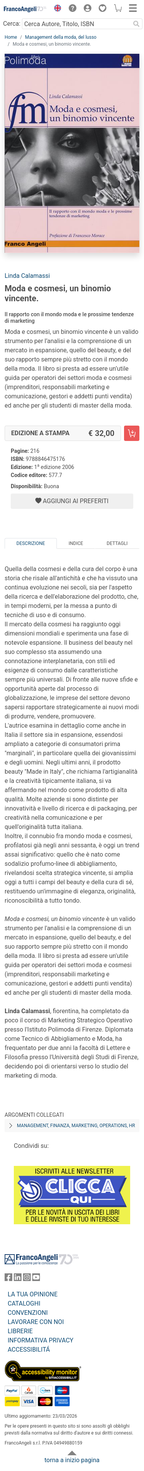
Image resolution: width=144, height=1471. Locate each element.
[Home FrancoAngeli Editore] (25, 9)
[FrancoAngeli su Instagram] (27, 1279)
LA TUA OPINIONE (33, 1294)
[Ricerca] (136, 23)
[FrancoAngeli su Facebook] (8, 1279)
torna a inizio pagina (72, 1460)
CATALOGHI (24, 1303)
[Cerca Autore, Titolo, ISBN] (76, 23)
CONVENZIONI (28, 1312)
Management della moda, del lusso (60, 37)
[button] (55, 9)
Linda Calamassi (27, 275)
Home (11, 37)
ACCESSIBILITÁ (29, 1349)
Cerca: (11, 23)
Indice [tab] (76, 543)
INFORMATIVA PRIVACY (40, 1340)
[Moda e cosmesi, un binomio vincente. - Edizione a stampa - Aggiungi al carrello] (131, 433)
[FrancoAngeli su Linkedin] (18, 1279)
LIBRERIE (20, 1331)
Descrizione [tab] (31, 543)
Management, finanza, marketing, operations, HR (76, 1125)
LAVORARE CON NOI (36, 1322)
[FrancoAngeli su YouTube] (36, 1279)
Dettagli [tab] (117, 543)
